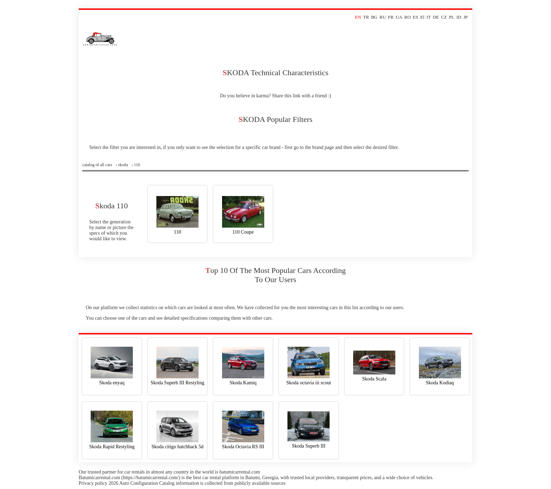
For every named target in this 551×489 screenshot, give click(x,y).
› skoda (122, 164)
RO (407, 17)
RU (383, 17)
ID (458, 17)
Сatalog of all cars (97, 164)
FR (391, 17)
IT (429, 17)
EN (358, 17)
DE (436, 17)
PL (451, 17)
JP (466, 17)
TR (366, 17)
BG (374, 17)
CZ (444, 17)
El (422, 17)
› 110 (135, 164)
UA (399, 17)
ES (415, 17)
